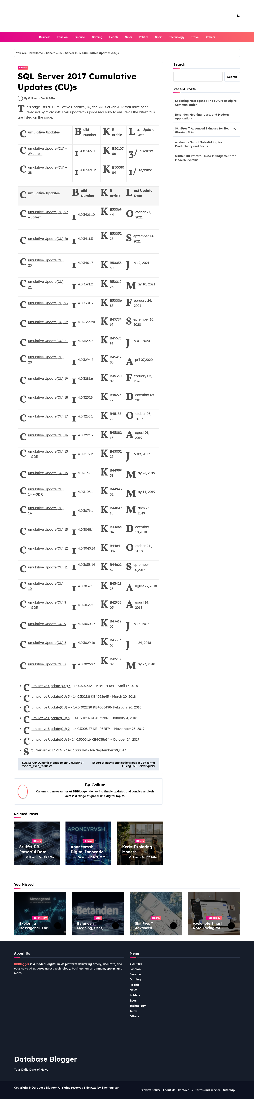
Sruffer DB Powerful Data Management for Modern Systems (35, 855)
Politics (143, 37)
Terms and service (208, 1090)
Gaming (97, 37)
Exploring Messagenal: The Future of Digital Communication (206, 102)
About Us (169, 1090)
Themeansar (110, 1088)
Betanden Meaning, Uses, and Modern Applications (202, 116)
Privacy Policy (150, 1090)
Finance (80, 37)
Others (210, 37)
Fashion (62, 37)
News (128, 37)
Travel (195, 37)
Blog (97, 918)
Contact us (185, 1090)
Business (44, 37)
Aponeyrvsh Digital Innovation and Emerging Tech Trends (88, 855)
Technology (176, 37)
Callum (98, 786)
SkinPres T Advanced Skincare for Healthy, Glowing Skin (205, 130)
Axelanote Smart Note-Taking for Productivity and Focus (198, 144)
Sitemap (229, 1090)
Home (39, 53)
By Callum (27, 99)
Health (113, 37)
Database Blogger (45, 1059)
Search (179, 64)
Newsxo (91, 1088)
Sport (158, 37)
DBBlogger (21, 964)
